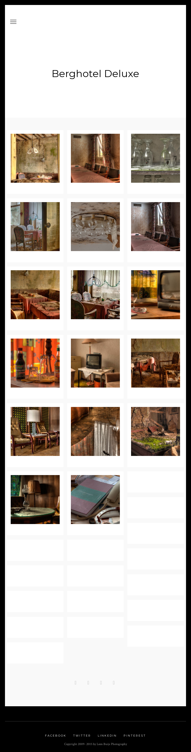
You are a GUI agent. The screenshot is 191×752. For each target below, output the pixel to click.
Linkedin (107, 734)
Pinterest (135, 734)
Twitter (82, 734)
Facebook (55, 734)
